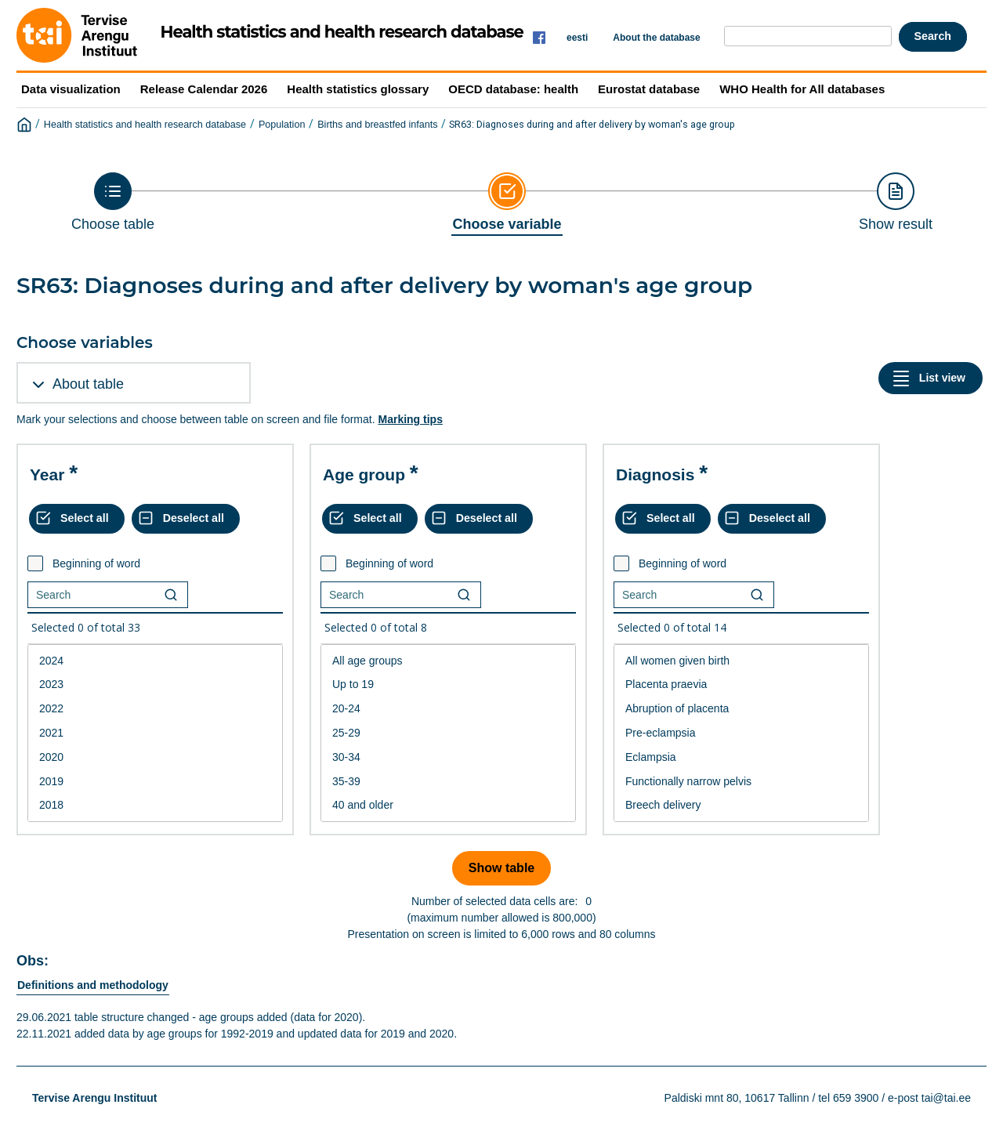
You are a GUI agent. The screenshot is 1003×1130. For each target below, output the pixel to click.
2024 (155, 661)
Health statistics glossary (358, 89)
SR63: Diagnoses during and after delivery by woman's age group (592, 124)
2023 (155, 684)
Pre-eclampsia (741, 733)
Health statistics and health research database (145, 124)
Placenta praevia (741, 684)
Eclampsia (741, 757)
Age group (364, 474)
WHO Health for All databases (802, 89)
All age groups (448, 661)
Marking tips (410, 419)
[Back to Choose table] (113, 202)
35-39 (448, 782)
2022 (155, 709)
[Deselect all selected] (185, 518)
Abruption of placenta (741, 709)
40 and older (448, 805)
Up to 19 (448, 684)
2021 (155, 733)
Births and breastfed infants (377, 124)
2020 (155, 757)
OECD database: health (513, 89)
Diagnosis (655, 474)
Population (282, 124)
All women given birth (741, 661)
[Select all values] (76, 518)
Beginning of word (96, 563)
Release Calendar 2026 (204, 89)
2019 (155, 782)
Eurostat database (649, 89)
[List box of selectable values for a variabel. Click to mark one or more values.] (155, 733)
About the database (656, 37)
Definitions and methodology (92, 985)
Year (47, 474)
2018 (155, 805)
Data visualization (71, 89)
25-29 (448, 733)
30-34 (448, 757)
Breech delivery (741, 805)
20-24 (448, 709)
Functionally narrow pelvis (741, 782)
